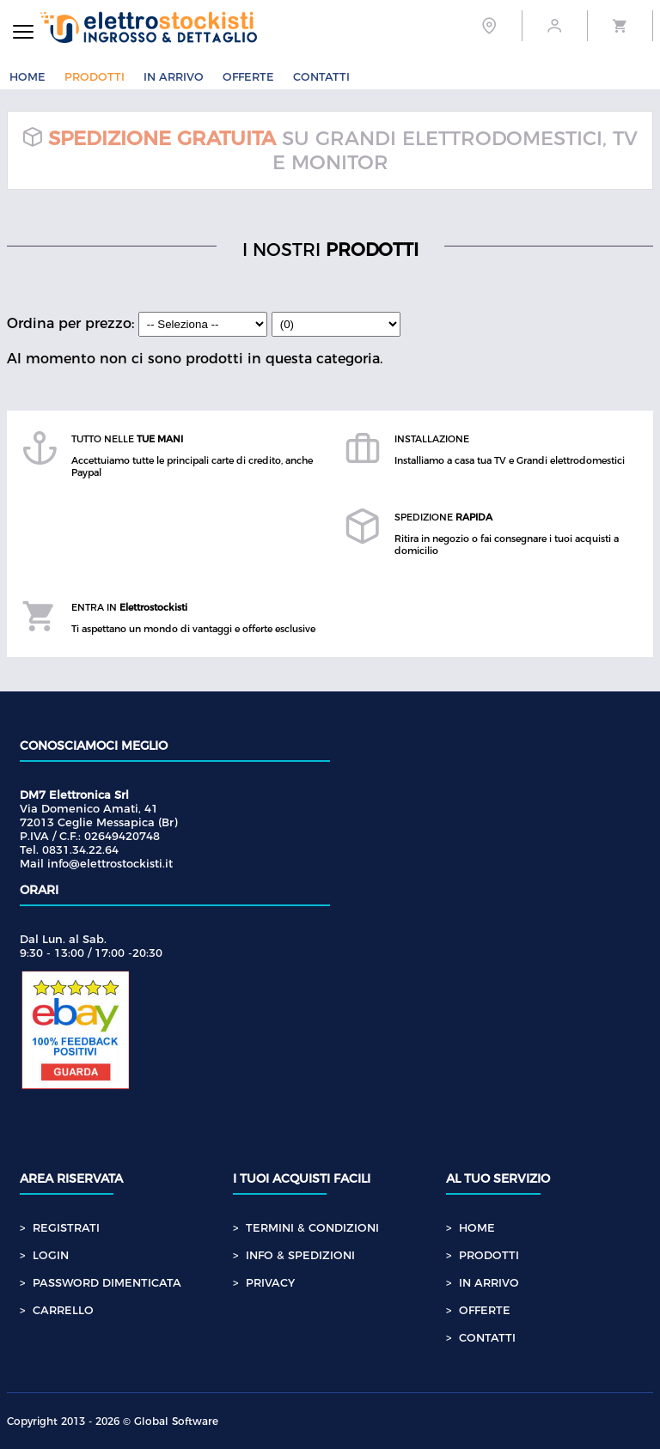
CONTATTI (321, 76)
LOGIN (51, 1255)
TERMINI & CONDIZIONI (312, 1227)
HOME (27, 76)
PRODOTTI (94, 76)
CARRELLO (63, 1310)
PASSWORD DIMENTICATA (107, 1282)
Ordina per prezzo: (139, 323)
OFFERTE (248, 76)
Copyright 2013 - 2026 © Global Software (112, 1421)
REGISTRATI (66, 1227)
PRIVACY (270, 1282)
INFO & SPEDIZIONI (300, 1255)
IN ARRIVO (174, 76)
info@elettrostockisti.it (110, 863)
